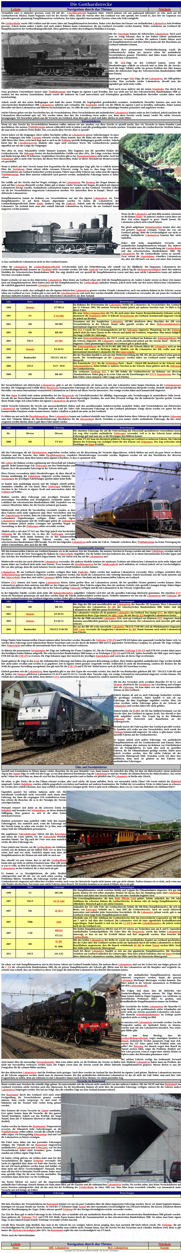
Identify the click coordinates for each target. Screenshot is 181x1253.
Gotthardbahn (12, 23)
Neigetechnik (13, 645)
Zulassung (175, 416)
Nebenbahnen (38, 810)
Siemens (30, 307)
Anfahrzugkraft (110, 564)
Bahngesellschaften (63, 593)
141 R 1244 (59, 901)
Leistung (36, 137)
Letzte (16, 9)
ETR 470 (111, 640)
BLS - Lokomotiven (118, 1247)
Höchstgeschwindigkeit (149, 269)
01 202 (58, 941)
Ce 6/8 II (128, 923)
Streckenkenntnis (45, 1062)
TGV (94, 363)
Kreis (36, 661)
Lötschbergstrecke (76, 13)
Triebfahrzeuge (57, 91)
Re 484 (132, 629)
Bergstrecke (53, 387)
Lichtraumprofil (138, 985)
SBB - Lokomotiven (59, 1247)
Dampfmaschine (153, 227)
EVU (13, 582)
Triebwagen (120, 433)
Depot (14, 395)
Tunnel (16, 773)
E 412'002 (59, 315)
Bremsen (90, 182)
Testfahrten (18, 169)
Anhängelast (68, 521)
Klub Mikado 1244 (125, 898)
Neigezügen (147, 441)
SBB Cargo (117, 615)
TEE (123, 62)
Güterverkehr (127, 352)
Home (16, 1247)
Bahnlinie (6, 810)
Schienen (5, 492)
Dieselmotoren (39, 452)
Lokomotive (141, 214)
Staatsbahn (123, 34)
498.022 (59, 930)
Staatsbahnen (147, 256)
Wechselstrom (127, 315)
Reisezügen (60, 834)
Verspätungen (38, 650)
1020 (58, 922)
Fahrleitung (34, 476)
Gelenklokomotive (151, 923)
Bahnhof (176, 781)
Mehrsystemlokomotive (169, 324)
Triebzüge (171, 595)
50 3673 (59, 911)
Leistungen (43, 285)
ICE (80, 330)
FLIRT (136, 711)
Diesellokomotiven (38, 416)
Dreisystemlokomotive (94, 338)
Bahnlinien (27, 784)
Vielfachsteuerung (10, 574)
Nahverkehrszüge (28, 834)
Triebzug (176, 330)
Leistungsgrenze (172, 385)
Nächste (165, 9)
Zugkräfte (83, 572)
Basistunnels (39, 1126)
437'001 (59, 341)
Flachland (46, 269)
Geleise (9, 463)
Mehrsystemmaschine (94, 313)
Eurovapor (91, 909)
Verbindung (111, 363)
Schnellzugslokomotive (148, 1014)
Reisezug (138, 1046)
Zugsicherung (164, 374)
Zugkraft (70, 203)
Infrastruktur (87, 419)
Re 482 (112, 607)
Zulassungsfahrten (167, 338)
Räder (40, 203)
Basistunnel (171, 1084)
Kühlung (66, 140)
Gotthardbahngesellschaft (47, 267)
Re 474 (139, 615)
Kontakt (164, 1247)
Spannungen (7, 478)
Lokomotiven (160, 23)
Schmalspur (7, 158)
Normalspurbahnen (87, 156)
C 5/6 (8, 967)
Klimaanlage (40, 1134)
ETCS (153, 374)
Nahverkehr (50, 836)
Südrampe (29, 153)
